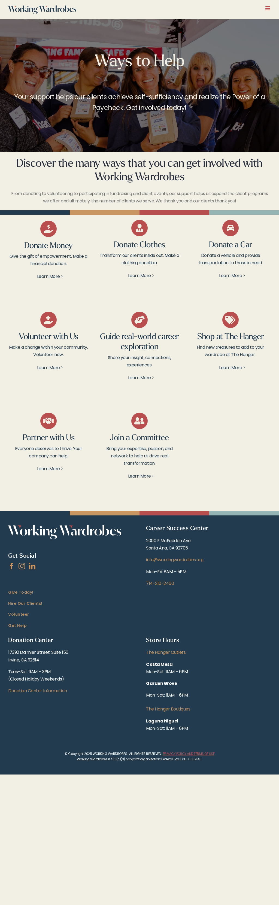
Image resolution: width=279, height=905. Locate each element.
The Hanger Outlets (166, 652)
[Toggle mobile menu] (268, 8)
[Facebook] (11, 566)
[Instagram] (22, 566)
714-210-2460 (160, 583)
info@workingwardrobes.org (175, 560)
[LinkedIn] (32, 566)
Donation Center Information (37, 691)
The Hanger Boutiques (168, 709)
